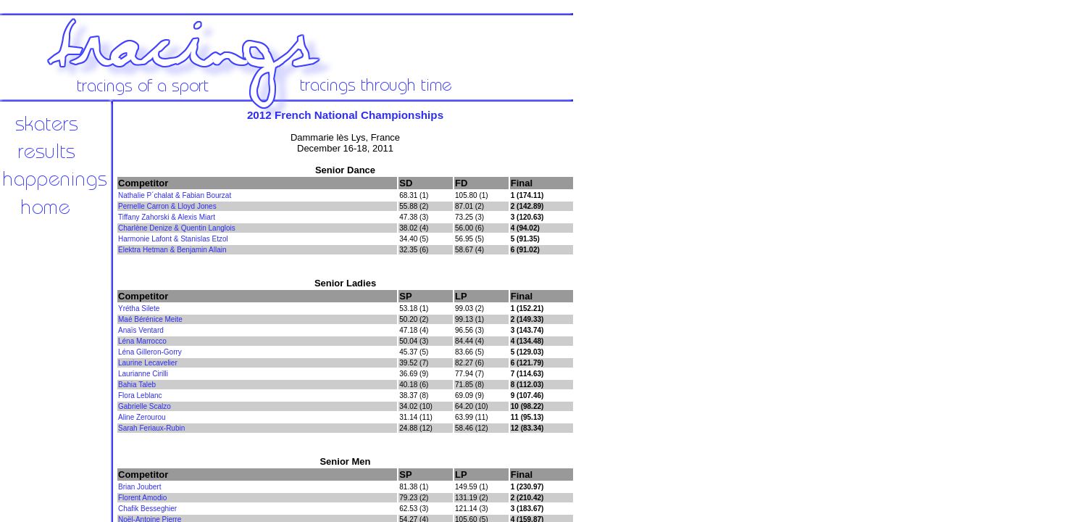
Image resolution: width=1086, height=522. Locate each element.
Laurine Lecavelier (147, 363)
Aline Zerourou (142, 417)
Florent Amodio (142, 498)
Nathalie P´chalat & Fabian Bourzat (174, 195)
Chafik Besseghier (147, 509)
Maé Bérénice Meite (150, 319)
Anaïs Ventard (141, 330)
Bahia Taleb (137, 385)
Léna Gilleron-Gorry (150, 352)
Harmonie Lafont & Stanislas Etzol (173, 239)
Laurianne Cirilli (143, 374)
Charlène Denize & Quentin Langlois (176, 228)
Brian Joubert (139, 487)
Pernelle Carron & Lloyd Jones (167, 206)
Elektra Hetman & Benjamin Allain (172, 250)
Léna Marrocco (142, 341)
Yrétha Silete (138, 308)
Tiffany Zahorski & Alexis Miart (166, 217)
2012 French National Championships (345, 115)
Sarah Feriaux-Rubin (151, 428)
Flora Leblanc (140, 395)
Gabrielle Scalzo (144, 406)
